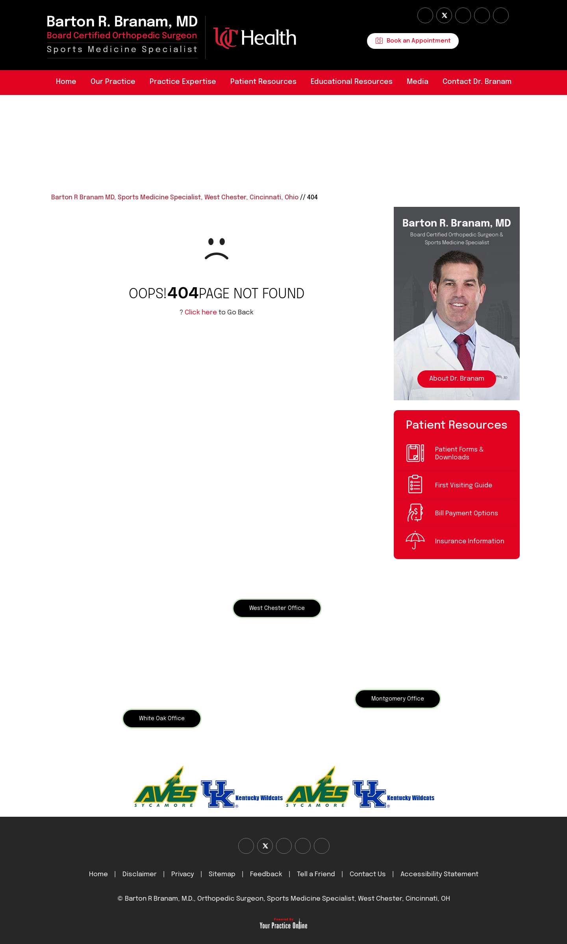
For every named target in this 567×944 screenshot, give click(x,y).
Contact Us (368, 874)
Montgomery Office (397, 699)
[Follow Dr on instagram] (482, 15)
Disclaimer (140, 874)
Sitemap (222, 874)
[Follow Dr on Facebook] (425, 15)
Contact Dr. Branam (477, 81)
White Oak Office (162, 718)
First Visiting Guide (463, 485)
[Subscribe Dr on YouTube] (463, 15)
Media (417, 81)
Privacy (182, 874)
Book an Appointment (419, 41)
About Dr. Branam (456, 378)
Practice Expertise (183, 81)
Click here (201, 312)
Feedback (266, 874)
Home (66, 81)
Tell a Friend (316, 874)
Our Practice (113, 81)
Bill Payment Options (466, 513)
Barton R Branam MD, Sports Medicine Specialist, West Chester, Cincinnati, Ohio (174, 197)
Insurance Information (469, 541)
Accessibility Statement (439, 874)
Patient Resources (263, 81)
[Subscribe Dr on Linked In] (501, 15)
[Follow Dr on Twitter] (444, 15)
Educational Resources (352, 81)
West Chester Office (277, 608)
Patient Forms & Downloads (459, 453)
